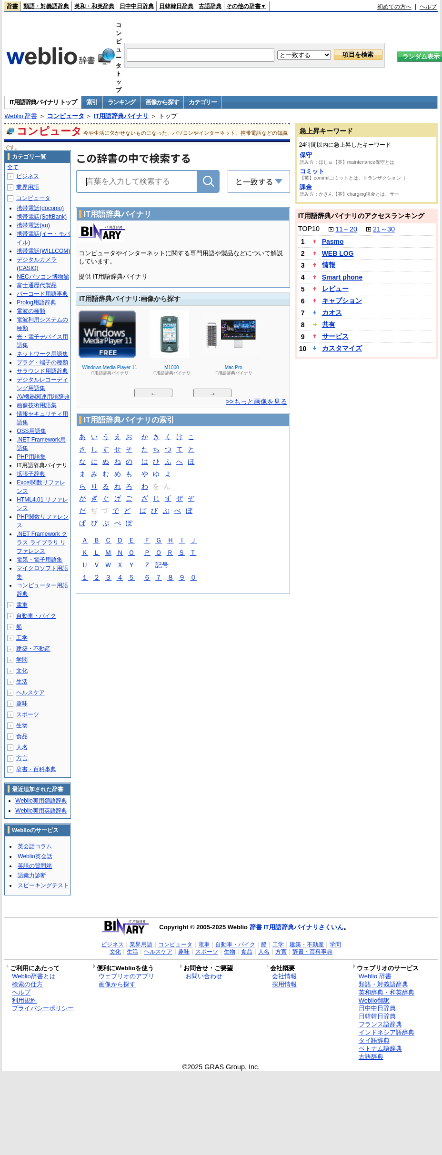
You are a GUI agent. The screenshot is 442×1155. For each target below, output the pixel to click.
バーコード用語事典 (42, 294)
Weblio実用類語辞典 (41, 800)
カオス (332, 312)
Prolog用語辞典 (36, 302)
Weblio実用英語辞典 (41, 810)
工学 (22, 637)
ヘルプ (428, 6)
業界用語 (27, 187)
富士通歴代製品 (37, 285)
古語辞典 (210, 6)
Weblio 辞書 (20, 116)
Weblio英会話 (35, 856)
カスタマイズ (342, 348)
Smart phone (342, 277)
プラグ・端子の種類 (42, 362)
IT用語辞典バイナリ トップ (43, 102)
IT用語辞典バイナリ (121, 116)
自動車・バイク (36, 616)
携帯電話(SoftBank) (42, 216)
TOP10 (309, 228)
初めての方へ (394, 6)
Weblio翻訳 (374, 1000)
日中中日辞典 (137, 6)
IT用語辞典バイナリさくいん (303, 927)
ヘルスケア (30, 692)
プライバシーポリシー (43, 1008)
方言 (22, 758)
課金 (306, 187)
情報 (328, 265)
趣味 (22, 703)
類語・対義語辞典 (46, 6)
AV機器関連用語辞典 (43, 396)
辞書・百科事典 (36, 769)
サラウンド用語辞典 (42, 371)
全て (13, 167)
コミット (312, 171)
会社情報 (284, 976)
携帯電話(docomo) (40, 208)
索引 (91, 102)
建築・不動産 (33, 648)
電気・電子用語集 (39, 559)
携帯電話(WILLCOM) (43, 251)
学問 (22, 659)
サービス (335, 336)
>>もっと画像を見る (256, 401)
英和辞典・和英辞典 (386, 992)
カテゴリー (203, 102)
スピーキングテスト (43, 885)
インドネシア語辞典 (386, 1032)
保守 (306, 155)
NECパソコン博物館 (43, 276)
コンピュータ (65, 116)
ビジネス (27, 176)
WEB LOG (338, 253)
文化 (22, 670)
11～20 (346, 229)
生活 (22, 681)
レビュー (335, 288)
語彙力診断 (32, 875)
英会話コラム (35, 846)
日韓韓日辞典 (176, 6)
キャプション (342, 300)
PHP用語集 (31, 456)
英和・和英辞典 (94, 6)
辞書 (12, 6)
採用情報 (284, 984)
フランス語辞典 (380, 1024)
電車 (22, 605)
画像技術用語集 (37, 405)
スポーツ (27, 714)
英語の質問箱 (35, 866)
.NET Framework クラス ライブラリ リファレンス (42, 542)
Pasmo (333, 241)
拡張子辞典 (31, 474)
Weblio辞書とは (33, 976)
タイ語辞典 (374, 1040)
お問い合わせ (203, 976)
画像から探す (162, 102)
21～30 (384, 229)
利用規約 (24, 1000)
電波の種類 (31, 311)
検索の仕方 (27, 984)
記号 (162, 565)
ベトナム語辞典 (380, 1048)
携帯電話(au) (33, 225)
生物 (22, 725)
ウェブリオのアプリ (126, 976)
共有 (328, 324)
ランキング (122, 102)
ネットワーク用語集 (42, 354)
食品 (22, 736)
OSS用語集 (31, 431)
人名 (22, 747)
